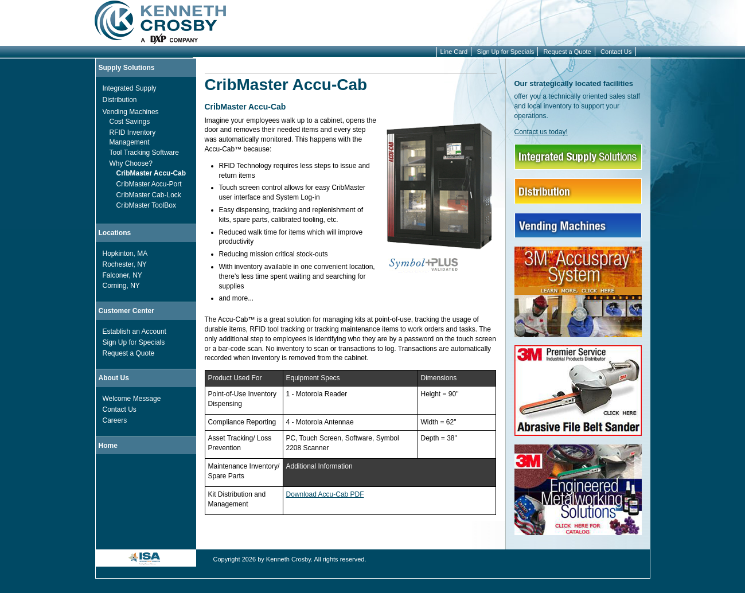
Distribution (120, 100)
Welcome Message (132, 399)
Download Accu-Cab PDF (325, 494)
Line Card (454, 51)
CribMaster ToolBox (146, 205)
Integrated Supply (130, 88)
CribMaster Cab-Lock (148, 195)
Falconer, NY (122, 275)
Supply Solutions (127, 68)
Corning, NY (121, 286)
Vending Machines (131, 112)
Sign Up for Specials (506, 51)
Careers (115, 420)
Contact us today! (541, 132)
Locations (115, 233)
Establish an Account (134, 331)
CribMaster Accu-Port (149, 184)
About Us (114, 378)
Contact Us (615, 51)
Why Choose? (131, 163)
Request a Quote (567, 51)
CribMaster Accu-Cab (151, 173)
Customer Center (126, 311)
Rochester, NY (125, 264)
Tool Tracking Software (144, 153)
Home (108, 446)
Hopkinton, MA (125, 253)
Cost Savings (130, 122)
